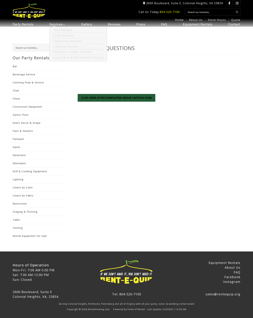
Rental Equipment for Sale (30, 236)
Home (179, 22)
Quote (235, 22)
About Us (196, 22)
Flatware (18, 139)
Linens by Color (23, 187)
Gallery (86, 31)
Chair (16, 90)
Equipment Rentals (197, 31)
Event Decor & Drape (27, 122)
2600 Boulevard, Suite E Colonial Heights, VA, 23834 (35, 294)
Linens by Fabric (23, 195)
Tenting (18, 228)
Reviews (114, 31)
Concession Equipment (27, 106)
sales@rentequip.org (223, 294)
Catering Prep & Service (28, 82)
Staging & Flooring (25, 211)
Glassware (19, 163)
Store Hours (217, 22)
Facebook (232, 277)
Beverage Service (24, 74)
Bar (15, 66)
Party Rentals (23, 31)
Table (16, 219)
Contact (234, 31)
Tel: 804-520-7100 (126, 294)
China (16, 98)
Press (140, 31)
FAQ (164, 31)
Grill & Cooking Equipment (30, 171)
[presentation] (104, 78)
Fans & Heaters (23, 131)
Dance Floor (21, 114)
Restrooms (20, 203)
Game (16, 147)
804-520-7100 (170, 14)
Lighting (18, 179)
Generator (19, 155)
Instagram (231, 282)
